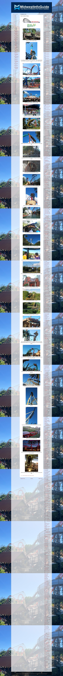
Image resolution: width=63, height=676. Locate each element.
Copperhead (46, 217)
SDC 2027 (45, 16)
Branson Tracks (46, 177)
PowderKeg (45, 424)
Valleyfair (45, 620)
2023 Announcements (47, 116)
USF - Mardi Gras (46, 619)
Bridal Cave (45, 178)
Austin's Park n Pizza (47, 149)
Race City (45, 429)
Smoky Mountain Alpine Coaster (46, 562)
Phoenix (45, 417)
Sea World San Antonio (46, 500)
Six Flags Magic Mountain (46, 545)
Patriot (45, 416)
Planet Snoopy (46, 420)
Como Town (46, 216)
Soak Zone (45, 573)
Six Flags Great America (46, 541)
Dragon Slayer (46, 256)
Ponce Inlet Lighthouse (45, 423)
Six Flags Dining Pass (47, 534)
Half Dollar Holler (46, 301)
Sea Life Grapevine (46, 491)
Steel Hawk (45, 592)
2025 (14, 16)
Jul (14, 74)
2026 (14, 15)
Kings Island (46, 354)
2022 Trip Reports (46, 63)
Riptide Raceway (46, 435)
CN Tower (45, 206)
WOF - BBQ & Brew (47, 636)
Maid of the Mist (46, 379)
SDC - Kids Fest (46, 471)
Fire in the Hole (46, 271)
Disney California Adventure (46, 233)
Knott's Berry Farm (46, 356)
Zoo (44, 670)
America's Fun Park (47, 141)
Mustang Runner (46, 395)
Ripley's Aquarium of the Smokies (47, 432)
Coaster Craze (46, 208)
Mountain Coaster (46, 391)
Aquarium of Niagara (47, 145)
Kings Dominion (46, 353)
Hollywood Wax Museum (46, 310)
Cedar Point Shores (47, 200)
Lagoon (45, 358)
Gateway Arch (46, 286)
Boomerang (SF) (46, 164)
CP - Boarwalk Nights (47, 221)
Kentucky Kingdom (46, 348)
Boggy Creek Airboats (47, 161)
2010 (14, 86)
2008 (14, 88)
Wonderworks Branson (46, 662)
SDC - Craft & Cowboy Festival (46, 466)
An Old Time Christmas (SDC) (16, 48)
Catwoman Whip (46, 194)
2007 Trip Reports (46, 37)
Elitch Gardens (46, 260)
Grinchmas (45, 300)
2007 (14, 89)
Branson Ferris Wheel (47, 174)
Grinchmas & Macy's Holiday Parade (16, 40)
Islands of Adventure (16, 43)
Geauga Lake (46, 288)
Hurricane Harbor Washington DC (46, 320)
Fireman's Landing (46, 272)
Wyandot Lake (46, 664)
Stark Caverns (46, 591)
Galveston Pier (46, 285)
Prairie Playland (46, 427)
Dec (15, 27)
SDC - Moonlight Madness (46, 472)
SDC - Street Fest (46, 482)
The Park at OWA (46, 605)
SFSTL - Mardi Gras (47, 516)
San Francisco (46, 452)
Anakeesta (45, 143)
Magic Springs (46, 378)
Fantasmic (45, 270)
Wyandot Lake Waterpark (46, 665)
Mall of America (46, 380)
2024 (14, 17)
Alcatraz (45, 140)
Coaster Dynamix (46, 209)
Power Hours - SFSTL (47, 425)
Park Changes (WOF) (16, 38)
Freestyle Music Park (47, 277)
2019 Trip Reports (46, 58)
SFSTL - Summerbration (46, 523)
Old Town (45, 410)
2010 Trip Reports (46, 42)
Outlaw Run (46, 412)
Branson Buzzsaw (46, 172)
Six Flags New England (46, 547)
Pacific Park (46, 413)
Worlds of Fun (46, 663)
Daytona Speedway (47, 229)
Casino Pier (45, 193)
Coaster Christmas (46, 207)
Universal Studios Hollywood (46, 616)
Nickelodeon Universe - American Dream (47, 401)
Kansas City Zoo (46, 340)
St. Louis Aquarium (46, 585)
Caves (45, 196)
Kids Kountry (46, 352)
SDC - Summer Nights (47, 486)
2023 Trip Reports (46, 65)
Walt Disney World (46, 624)
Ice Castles (45, 321)
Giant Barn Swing (46, 291)
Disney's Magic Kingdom (46, 242)
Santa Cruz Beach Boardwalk (46, 454)
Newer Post (23, 478)
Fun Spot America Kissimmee (46, 282)
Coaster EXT (46, 210)
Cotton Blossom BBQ (47, 218)
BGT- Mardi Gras (46, 156)
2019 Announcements (47, 102)
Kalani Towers (46, 339)
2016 (14, 26)
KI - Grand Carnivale (47, 349)
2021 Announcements (47, 109)
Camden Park (46, 187)
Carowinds (45, 190)
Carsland (45, 192)
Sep (15, 72)
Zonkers (45, 669)
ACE (45, 68)
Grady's (45, 298)
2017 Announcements (47, 95)
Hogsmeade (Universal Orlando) (16, 34)
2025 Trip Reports (46, 126)
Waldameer (45, 623)
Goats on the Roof (46, 295)
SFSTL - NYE (46, 518)
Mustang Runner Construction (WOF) (16, 57)
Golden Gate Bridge (47, 296)
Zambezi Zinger (46, 667)
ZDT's (45, 668)
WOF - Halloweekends (46, 641)
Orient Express (46, 411)
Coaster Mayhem (46, 212)
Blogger (46, 673)
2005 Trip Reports (46, 74)
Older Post (40, 478)
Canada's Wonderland (47, 188)
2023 (14, 18)
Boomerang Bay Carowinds (46, 167)
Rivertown (45, 438)
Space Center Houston (46, 578)
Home (32, 478)
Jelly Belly (45, 331)
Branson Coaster (46, 173)
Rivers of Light (46, 437)
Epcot (45, 261)
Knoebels (45, 355)
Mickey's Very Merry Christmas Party (47, 386)
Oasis (45, 15)
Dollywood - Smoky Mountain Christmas (47, 248)
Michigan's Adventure (47, 384)
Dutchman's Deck (46, 258)
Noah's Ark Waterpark (47, 404)
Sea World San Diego (47, 501)
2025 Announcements (47, 124)
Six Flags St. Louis (46, 553)
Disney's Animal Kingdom (46, 237)
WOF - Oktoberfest (46, 650)
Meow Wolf (45, 383)
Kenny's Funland (46, 346)
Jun (14, 75)
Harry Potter (46, 305)
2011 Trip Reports (46, 44)
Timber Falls (46, 606)
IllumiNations (46, 324)
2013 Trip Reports (46, 88)
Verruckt (45, 621)
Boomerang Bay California (46, 166)
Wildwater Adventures (47, 629)
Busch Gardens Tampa (31, 475)
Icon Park (45, 322)
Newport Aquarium (46, 398)
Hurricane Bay (46, 313)
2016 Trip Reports (25, 475)
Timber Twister (46, 607)
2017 (14, 25)
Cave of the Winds (46, 195)
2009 (14, 87)
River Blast (45, 436)
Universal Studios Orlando (15, 45)
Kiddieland (45, 351)
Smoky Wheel (46, 567)
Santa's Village (46, 456)
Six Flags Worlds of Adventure (46, 555)
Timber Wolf (46, 608)
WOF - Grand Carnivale (46, 638)
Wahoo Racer (46, 622)
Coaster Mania (46, 211)
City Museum (46, 205)
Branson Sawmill (46, 176)
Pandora (45, 414)
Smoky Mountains (46, 565)
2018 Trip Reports (46, 56)
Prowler (45, 428)
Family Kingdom (46, 269)
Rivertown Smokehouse (46, 439)
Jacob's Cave (46, 330)
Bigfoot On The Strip (47, 158)
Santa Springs (46, 455)
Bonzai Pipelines (46, 163)
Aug (15, 73)
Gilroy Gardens (46, 292)
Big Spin (45, 157)
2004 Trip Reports (46, 32)
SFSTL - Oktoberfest (47, 519)
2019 (14, 23)
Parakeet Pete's (46, 415)
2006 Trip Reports (46, 35)
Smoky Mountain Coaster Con (46, 564)
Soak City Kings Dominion (46, 569)
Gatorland (45, 287)
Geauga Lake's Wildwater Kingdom (46, 289)
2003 (14, 94)
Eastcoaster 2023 (46, 259)
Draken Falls (46, 257)
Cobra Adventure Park (47, 213)
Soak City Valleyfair (46, 570)
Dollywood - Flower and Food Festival (46, 246)
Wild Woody (46, 628)
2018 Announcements (47, 99)
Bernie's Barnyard (46, 155)
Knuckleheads (46, 357)
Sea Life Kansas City (47, 493)
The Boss (45, 600)
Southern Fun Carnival (46, 575)
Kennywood (46, 347)
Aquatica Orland (46, 147)
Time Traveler (46, 609)
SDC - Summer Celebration (46, 483)
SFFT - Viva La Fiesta (47, 507)
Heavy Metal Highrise (47, 306)
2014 (14, 81)
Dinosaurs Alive (46, 232)
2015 (14, 80)
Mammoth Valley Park (47, 381)
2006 (14, 90)
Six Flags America (46, 531)
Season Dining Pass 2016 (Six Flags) (16, 68)
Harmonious (46, 304)
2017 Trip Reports (46, 97)
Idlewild (45, 323)
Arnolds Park (46, 148)
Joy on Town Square (47, 332)
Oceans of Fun (46, 22)
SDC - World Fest (46, 488)
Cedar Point (46, 199)
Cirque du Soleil (46, 204)
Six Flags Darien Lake (47, 532)
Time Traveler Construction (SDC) (16, 50)
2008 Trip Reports (46, 39)
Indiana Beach (46, 325)
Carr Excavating (46, 191)
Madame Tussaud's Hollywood (47, 377)
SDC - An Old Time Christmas (46, 461)
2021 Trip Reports (46, 61)
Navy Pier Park (46, 397)
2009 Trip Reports (46, 81)
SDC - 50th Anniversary (46, 459)
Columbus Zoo (46, 215)
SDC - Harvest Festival (46, 470)
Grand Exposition (46, 299)
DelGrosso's (46, 231)
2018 (14, 24)
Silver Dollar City (46, 23)
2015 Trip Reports (46, 51)
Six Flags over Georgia (46, 548)
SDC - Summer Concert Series (46, 485)
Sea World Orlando (15, 29)
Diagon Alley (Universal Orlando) (16, 31)
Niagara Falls (46, 399)
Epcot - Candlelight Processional (46, 263)
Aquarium (45, 144)
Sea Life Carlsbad (46, 490)
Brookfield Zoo (46, 179)
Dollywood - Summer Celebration (47, 250)
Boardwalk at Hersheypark (46, 160)
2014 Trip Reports (46, 49)
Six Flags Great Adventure (46, 540)
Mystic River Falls (46, 396)
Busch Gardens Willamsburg (46, 184)
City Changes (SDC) (16, 52)
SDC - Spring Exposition (46, 479)
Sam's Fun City (46, 451)
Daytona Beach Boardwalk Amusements (46, 228)
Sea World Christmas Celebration (47, 497)
